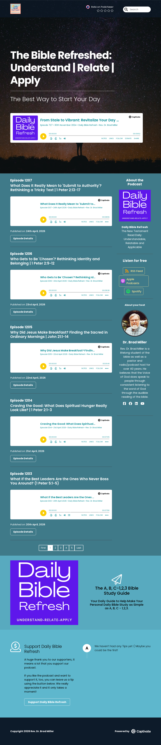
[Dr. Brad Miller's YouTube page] (140, 410)
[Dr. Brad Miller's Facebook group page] (132, 410)
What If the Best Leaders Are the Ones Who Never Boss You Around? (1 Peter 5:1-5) (59, 481)
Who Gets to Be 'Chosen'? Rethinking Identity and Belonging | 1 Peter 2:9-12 (55, 261)
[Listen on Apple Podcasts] (133, 285)
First (43, 548)
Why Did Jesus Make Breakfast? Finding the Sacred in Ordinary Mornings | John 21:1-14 (59, 334)
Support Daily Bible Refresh (47, 702)
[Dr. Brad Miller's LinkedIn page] (136, 410)
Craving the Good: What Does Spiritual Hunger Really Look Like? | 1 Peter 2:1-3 (58, 407)
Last (79, 548)
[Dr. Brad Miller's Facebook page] (129, 410)
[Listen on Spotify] (133, 298)
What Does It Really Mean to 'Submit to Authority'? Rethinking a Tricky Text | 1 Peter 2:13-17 (56, 187)
